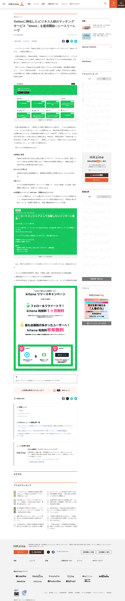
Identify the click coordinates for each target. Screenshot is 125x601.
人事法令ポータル (52, 4)
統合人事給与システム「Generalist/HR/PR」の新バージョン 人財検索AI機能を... (43, 431)
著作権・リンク (53, 592)
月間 (104, 79)
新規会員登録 (96, 175)
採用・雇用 (18, 41)
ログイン (96, 180)
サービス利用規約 (86, 592)
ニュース (36, 4)
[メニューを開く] (4, 4)
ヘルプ (45, 592)
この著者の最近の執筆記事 (36, 462)
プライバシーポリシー (99, 592)
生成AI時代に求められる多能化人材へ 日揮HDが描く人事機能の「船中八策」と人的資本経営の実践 (63, 502)
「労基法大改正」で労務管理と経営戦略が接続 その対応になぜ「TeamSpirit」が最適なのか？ (63, 526)
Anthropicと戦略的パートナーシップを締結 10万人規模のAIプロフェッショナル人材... (45, 433)
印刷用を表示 (19, 398)
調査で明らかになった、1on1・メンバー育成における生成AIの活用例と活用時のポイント (30, 518)
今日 (89, 79)
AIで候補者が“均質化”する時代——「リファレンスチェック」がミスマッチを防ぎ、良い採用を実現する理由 (30, 510)
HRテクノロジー (75, 4)
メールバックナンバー (97, 170)
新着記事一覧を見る (97, 279)
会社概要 (77, 592)
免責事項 (70, 592)
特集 (29, 4)
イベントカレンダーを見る (96, 323)
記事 (43, 4)
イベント (64, 4)
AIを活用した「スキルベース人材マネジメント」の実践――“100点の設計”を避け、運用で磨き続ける (30, 502)
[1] (56, 133)
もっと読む (20, 435)
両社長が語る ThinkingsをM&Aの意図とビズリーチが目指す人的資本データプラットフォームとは (63, 510)
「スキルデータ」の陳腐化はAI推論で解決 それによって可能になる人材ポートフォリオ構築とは (30, 494)
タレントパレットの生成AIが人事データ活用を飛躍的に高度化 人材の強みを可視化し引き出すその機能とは (63, 494)
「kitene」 (21, 410)
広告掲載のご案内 (104, 552)
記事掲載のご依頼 (88, 552)
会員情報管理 (62, 592)
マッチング (26, 41)
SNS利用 (34, 41)
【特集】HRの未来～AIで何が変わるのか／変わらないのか (101, 26)
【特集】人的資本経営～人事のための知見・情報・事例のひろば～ (101, 34)
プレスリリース (23, 416)
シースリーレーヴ (23, 413)
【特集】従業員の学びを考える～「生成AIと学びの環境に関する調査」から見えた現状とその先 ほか (63, 518)
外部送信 (109, 592)
